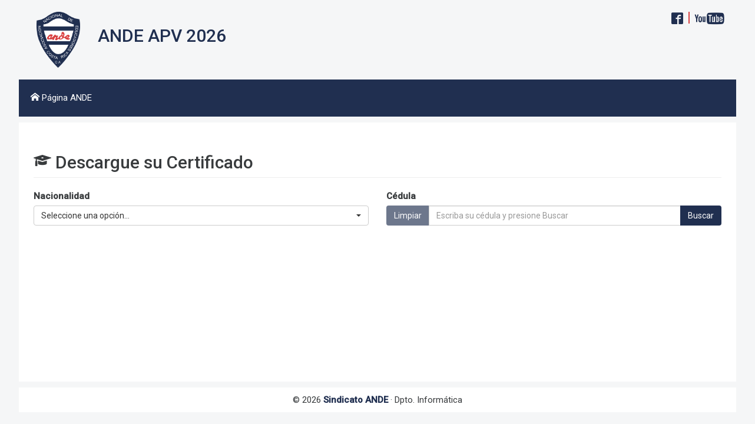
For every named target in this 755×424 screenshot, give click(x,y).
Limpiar (408, 215)
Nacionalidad (62, 196)
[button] (201, 216)
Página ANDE (61, 97)
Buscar (701, 215)
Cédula (401, 196)
